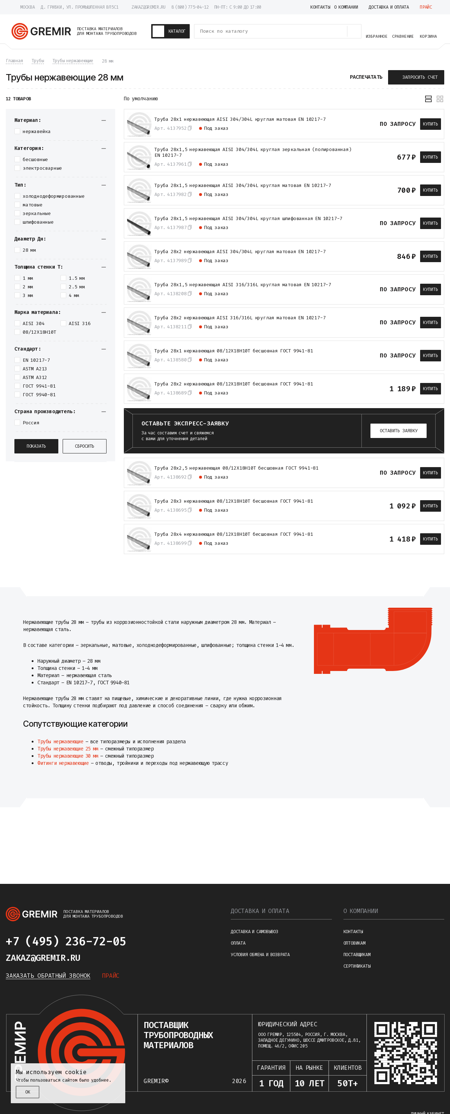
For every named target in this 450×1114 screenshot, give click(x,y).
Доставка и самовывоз (254, 932)
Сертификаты (356, 966)
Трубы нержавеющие (60, 741)
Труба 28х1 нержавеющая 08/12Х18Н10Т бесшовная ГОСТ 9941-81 (233, 351)
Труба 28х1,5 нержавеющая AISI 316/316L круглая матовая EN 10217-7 (242, 285)
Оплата (238, 943)
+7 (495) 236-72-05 (66, 941)
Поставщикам (356, 955)
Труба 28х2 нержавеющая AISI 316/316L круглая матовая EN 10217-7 (239, 318)
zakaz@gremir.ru (148, 7)
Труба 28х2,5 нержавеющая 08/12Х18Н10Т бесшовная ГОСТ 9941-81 (236, 468)
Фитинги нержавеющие (63, 763)
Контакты (353, 932)
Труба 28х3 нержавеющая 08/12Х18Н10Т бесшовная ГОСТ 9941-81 (233, 501)
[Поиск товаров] (354, 31)
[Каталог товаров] (170, 31)
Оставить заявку (399, 431)
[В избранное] (370, 124)
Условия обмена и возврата (260, 955)
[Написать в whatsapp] (157, 941)
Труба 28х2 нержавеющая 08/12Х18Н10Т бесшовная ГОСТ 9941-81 (233, 384)
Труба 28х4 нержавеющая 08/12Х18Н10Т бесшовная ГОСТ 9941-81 (233, 534)
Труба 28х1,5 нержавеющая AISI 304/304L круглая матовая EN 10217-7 (242, 185)
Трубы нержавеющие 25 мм (67, 748)
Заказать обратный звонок (48, 976)
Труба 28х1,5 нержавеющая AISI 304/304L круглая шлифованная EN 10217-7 (248, 219)
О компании (360, 911)
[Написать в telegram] (140, 941)
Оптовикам (354, 943)
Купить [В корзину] (430, 124)
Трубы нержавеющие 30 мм (67, 756)
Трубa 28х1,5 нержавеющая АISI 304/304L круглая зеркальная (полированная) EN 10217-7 (253, 152)
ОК (27, 1092)
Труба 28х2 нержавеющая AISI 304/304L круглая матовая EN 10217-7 (239, 252)
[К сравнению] (357, 124)
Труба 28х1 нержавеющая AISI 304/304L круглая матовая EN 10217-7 (239, 119)
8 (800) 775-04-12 (189, 7)
